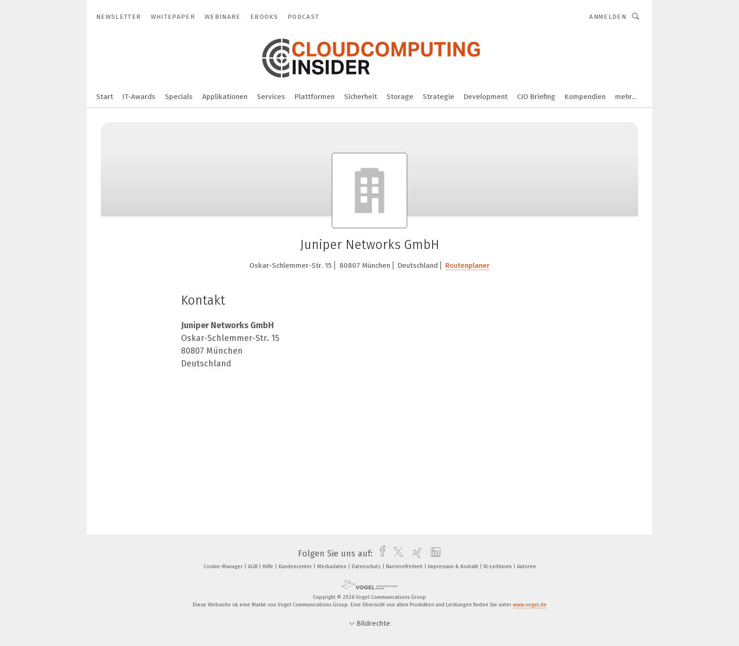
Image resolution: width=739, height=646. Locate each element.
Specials (179, 96)
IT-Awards (139, 96)
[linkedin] (433, 553)
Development (486, 96)
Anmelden (607, 17)
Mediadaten (332, 566)
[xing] (415, 553)
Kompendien (585, 96)
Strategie (438, 96)
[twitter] (396, 553)
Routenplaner (467, 265)
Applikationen (224, 96)
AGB (253, 566)
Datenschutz (367, 566)
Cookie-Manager (224, 566)
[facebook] (380, 553)
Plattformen (315, 96)
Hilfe (269, 566)
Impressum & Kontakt (454, 566)
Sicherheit (360, 96)
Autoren (526, 566)
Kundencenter (296, 566)
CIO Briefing (536, 96)
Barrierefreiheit (405, 566)
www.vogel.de (530, 605)
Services (271, 96)
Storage (399, 96)
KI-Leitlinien (498, 566)
